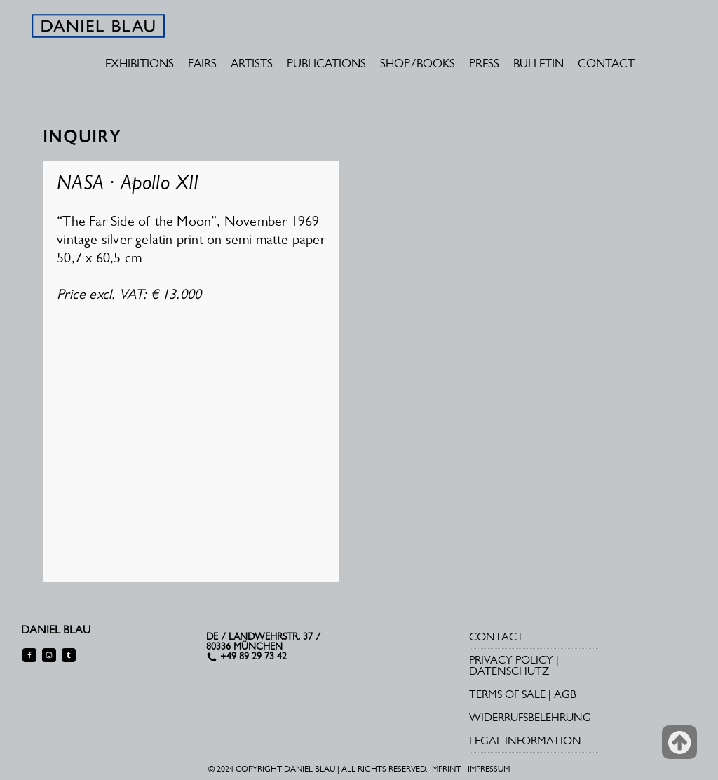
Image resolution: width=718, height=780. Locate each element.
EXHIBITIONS (140, 63)
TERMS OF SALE (507, 694)
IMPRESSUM (489, 769)
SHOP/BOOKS (417, 63)
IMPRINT (445, 769)
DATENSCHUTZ (509, 671)
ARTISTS (251, 63)
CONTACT (606, 63)
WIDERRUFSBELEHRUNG (530, 717)
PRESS (484, 63)
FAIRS (202, 63)
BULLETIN (538, 63)
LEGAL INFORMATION (525, 740)
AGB (565, 694)
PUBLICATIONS (326, 63)
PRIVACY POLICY (511, 659)
